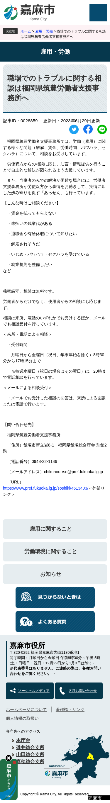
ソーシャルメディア (34, 691)
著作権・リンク (70, 709)
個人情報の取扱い (22, 718)
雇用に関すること (51, 529)
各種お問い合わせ (83, 691)
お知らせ (50, 574)
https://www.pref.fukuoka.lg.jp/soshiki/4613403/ (45, 488)
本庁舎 (23, 740)
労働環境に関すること (50, 551)
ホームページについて (26, 709)
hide (8, 758)
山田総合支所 (30, 754)
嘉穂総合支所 (30, 761)
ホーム (26, 31)
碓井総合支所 (30, 747)
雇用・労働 (44, 31)
